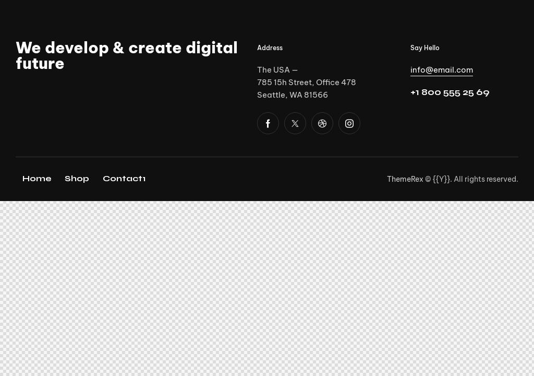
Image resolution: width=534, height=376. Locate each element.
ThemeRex (405, 179)
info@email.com (441, 70)
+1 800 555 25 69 (450, 92)
